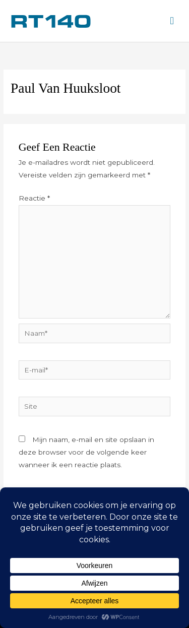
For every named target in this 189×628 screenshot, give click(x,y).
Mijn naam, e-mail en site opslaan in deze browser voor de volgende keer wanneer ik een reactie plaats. (86, 452)
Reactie (34, 198)
